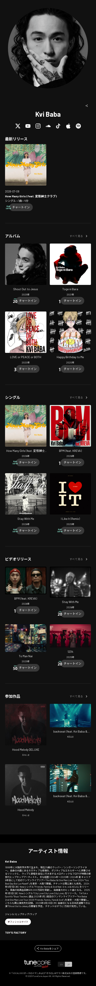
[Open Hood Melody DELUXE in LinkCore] (25, 730)
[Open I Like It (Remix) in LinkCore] (70, 500)
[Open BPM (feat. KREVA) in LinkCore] (70, 432)
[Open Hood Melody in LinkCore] (25, 791)
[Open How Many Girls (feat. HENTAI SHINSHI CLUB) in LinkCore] (25, 165)
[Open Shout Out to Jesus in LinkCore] (25, 270)
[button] (87, 106)
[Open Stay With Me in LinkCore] (25, 500)
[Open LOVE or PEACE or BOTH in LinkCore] (25, 338)
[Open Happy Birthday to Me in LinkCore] (70, 338)
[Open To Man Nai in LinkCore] (25, 644)
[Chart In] (21, 207)
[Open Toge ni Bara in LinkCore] (70, 270)
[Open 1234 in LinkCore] (70, 642)
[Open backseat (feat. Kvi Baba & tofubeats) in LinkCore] (70, 721)
